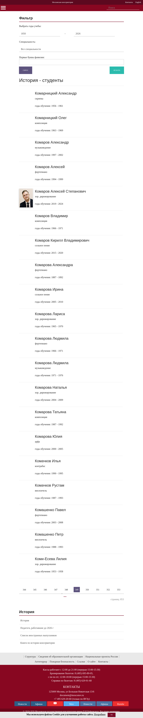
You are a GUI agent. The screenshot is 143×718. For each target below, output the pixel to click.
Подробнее (100, 714)
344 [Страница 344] (24, 589)
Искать (117, 70)
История (24, 620)
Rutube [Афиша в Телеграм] (120, 704)
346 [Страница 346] (45, 589)
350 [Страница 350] (87, 589)
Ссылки (81, 661)
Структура (30, 656)
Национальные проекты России (101, 656)
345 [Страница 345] (35, 589)
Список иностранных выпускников (38, 635)
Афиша (104, 704)
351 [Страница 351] (97, 589)
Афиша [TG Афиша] (38, 704)
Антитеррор (41, 661)
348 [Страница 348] (66, 589)
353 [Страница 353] (118, 589)
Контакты (103, 661)
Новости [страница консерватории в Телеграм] (22, 704)
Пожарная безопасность (62, 661)
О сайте (92, 661)
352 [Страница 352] (108, 589)
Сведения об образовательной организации (60, 656)
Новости (87, 704)
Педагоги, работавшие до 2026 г (37, 628)
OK (112, 715)
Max (71, 704)
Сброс (25, 70)
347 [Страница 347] (56, 589)
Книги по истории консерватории (37, 643)
